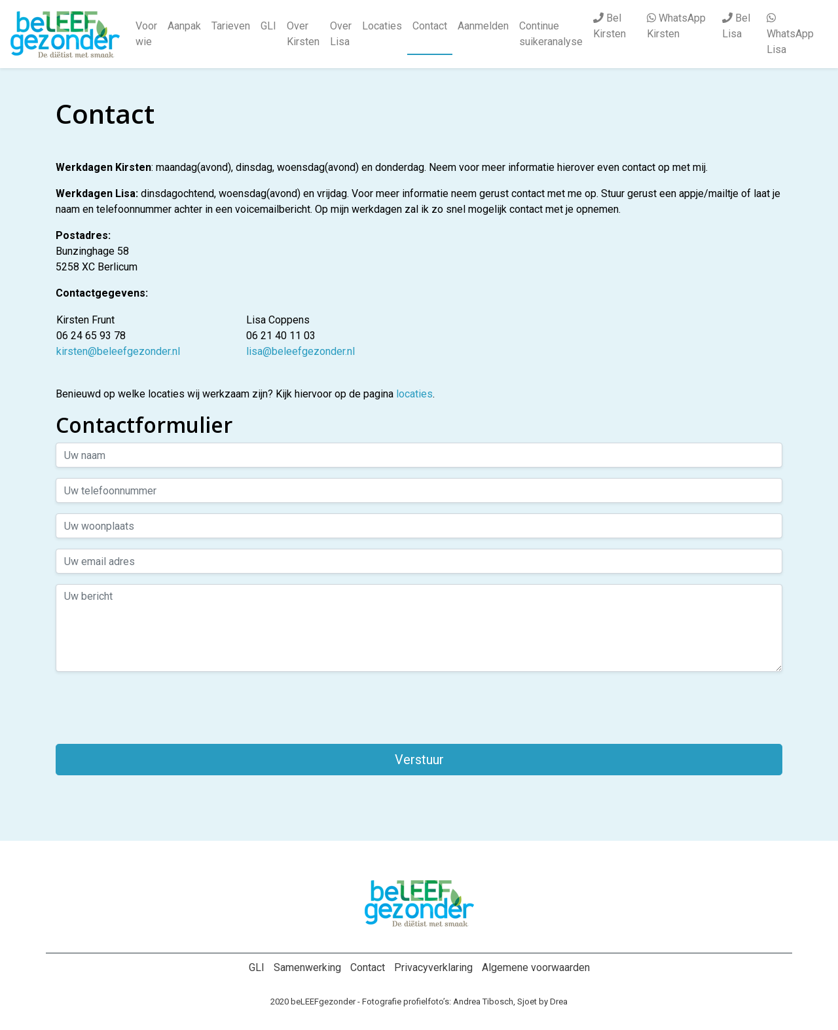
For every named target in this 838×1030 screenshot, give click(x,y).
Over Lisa (341, 34)
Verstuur (419, 759)
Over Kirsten (303, 34)
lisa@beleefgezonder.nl (300, 351)
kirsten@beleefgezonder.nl (118, 351)
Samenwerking (307, 967)
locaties (414, 394)
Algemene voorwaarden (536, 967)
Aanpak (184, 26)
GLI (268, 26)
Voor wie (146, 34)
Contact (429, 26)
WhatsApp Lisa (790, 34)
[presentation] (155, 707)
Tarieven (230, 26)
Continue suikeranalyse (551, 34)
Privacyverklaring (433, 967)
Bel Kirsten (609, 26)
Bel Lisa (736, 26)
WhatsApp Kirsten (676, 26)
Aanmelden (483, 26)
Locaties (382, 26)
